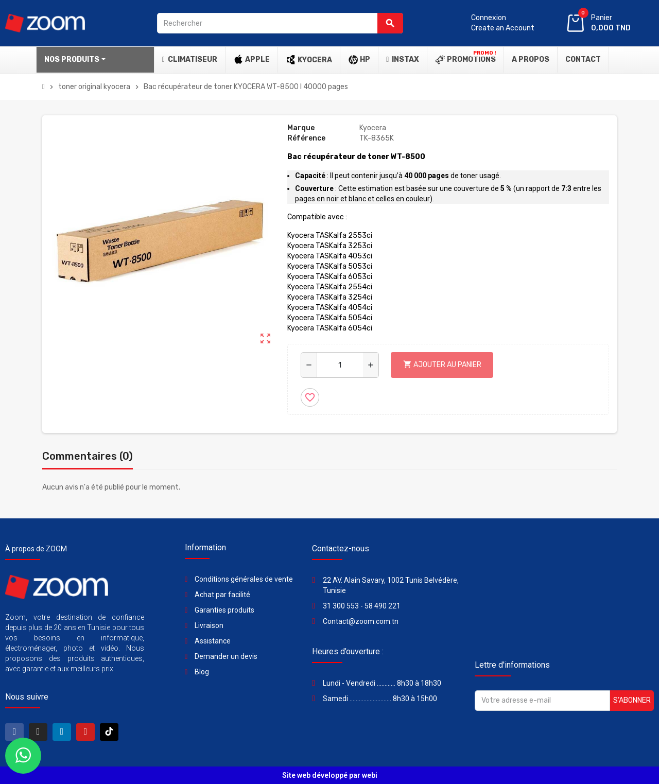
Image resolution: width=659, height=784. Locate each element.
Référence (306, 138)
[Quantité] (340, 365)
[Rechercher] (280, 23)
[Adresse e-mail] (542, 700)
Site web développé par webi (329, 775)
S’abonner (632, 700)
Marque (301, 128)
